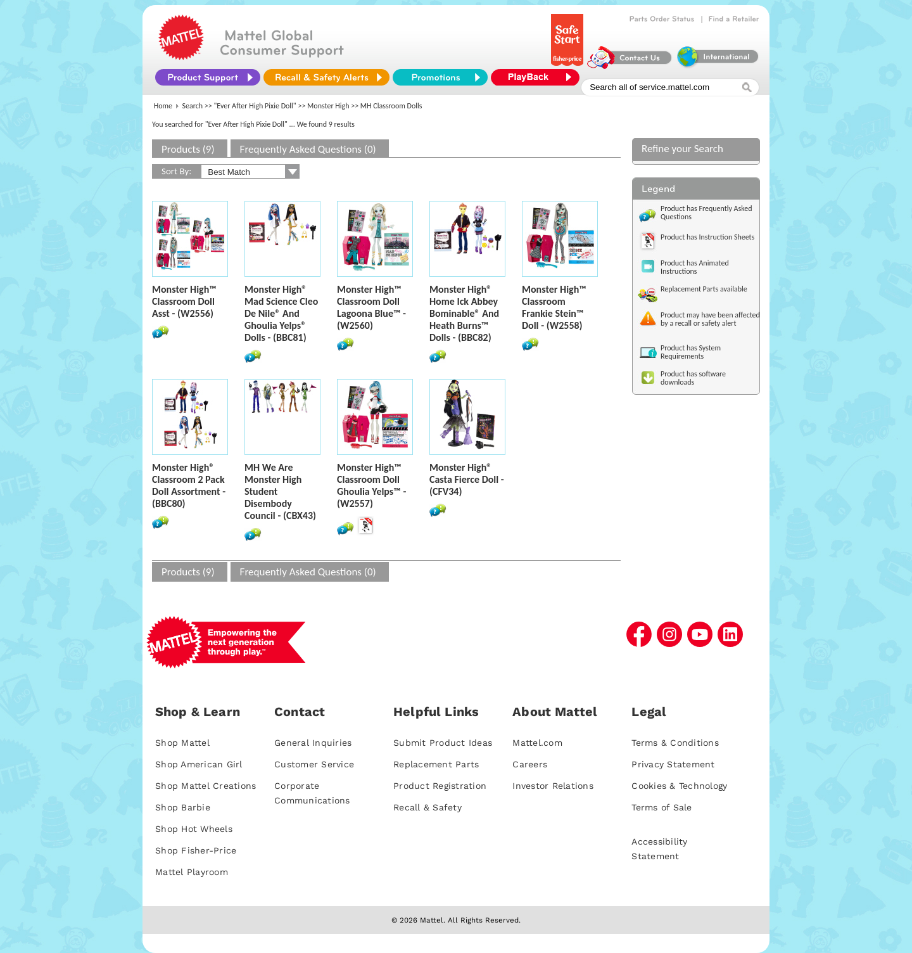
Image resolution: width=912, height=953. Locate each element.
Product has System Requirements (691, 352)
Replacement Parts (436, 764)
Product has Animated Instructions (695, 267)
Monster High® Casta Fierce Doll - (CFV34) (466, 479)
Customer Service (314, 764)
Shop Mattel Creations (205, 786)
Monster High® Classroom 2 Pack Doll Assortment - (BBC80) (188, 485)
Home (163, 105)
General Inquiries (313, 743)
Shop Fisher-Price (195, 850)
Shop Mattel (182, 743)
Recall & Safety (427, 807)
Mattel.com (537, 743)
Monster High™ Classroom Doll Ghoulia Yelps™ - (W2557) (371, 485)
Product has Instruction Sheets (707, 237)
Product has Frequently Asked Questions (706, 212)
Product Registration (439, 786)
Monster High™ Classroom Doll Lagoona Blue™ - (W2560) (371, 307)
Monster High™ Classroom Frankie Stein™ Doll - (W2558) (554, 307)
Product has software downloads (693, 378)
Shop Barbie (182, 807)
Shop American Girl (199, 764)
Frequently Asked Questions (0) (308, 149)
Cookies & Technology (679, 786)
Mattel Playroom (191, 872)
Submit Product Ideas (442, 743)
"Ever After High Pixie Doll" (255, 105)
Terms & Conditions (675, 743)
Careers (529, 764)
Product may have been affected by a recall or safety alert (710, 319)
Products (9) (188, 149)
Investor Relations (552, 786)
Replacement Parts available (704, 289)
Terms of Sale (661, 807)
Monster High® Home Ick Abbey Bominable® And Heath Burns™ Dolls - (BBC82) (464, 313)
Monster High (328, 105)
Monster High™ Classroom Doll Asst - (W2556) (184, 301)
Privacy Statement (672, 764)
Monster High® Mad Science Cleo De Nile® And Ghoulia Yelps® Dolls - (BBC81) (281, 313)
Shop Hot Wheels (193, 829)
